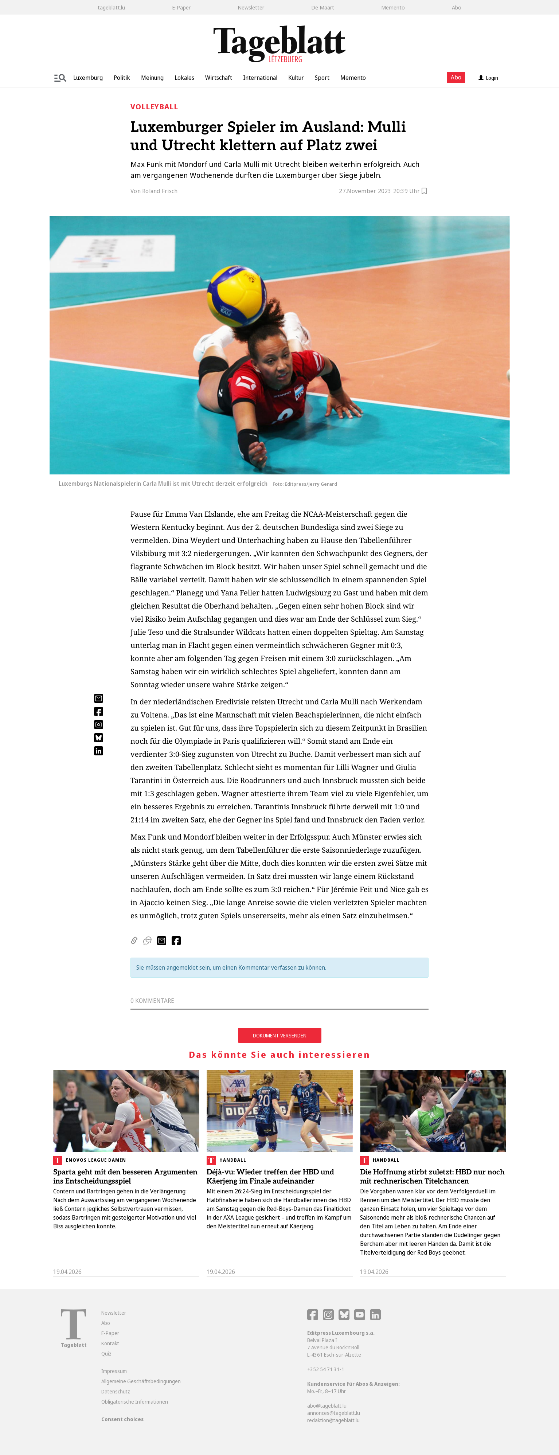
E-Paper (181, 7)
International (260, 78)
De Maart (322, 7)
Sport (322, 78)
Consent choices (122, 1419)
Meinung (152, 78)
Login (488, 77)
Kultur (296, 78)
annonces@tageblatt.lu (333, 1412)
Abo (456, 7)
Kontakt (110, 1343)
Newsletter (251, 7)
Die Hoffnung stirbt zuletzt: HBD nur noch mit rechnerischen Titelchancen (432, 1177)
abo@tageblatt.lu (327, 1405)
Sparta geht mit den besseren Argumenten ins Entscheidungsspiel (125, 1177)
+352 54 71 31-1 (325, 1369)
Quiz (106, 1353)
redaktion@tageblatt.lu (333, 1420)
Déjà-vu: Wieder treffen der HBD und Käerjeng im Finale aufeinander (270, 1177)
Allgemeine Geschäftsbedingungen (141, 1381)
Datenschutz (115, 1391)
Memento (393, 7)
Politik (122, 78)
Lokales (184, 78)
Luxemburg (88, 78)
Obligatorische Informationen (134, 1401)
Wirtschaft (218, 78)
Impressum (114, 1371)
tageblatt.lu (111, 7)
